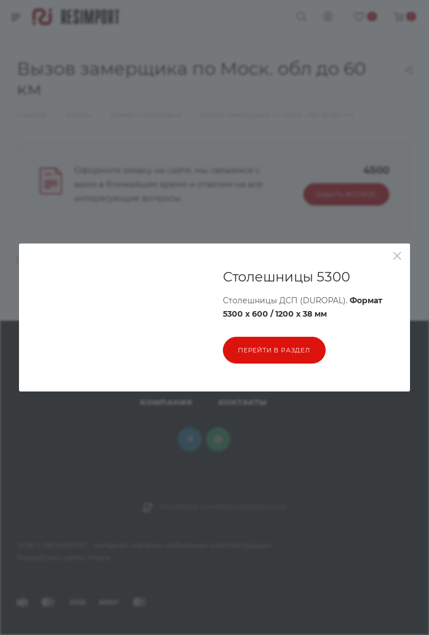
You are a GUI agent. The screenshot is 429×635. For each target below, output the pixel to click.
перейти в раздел (274, 350)
